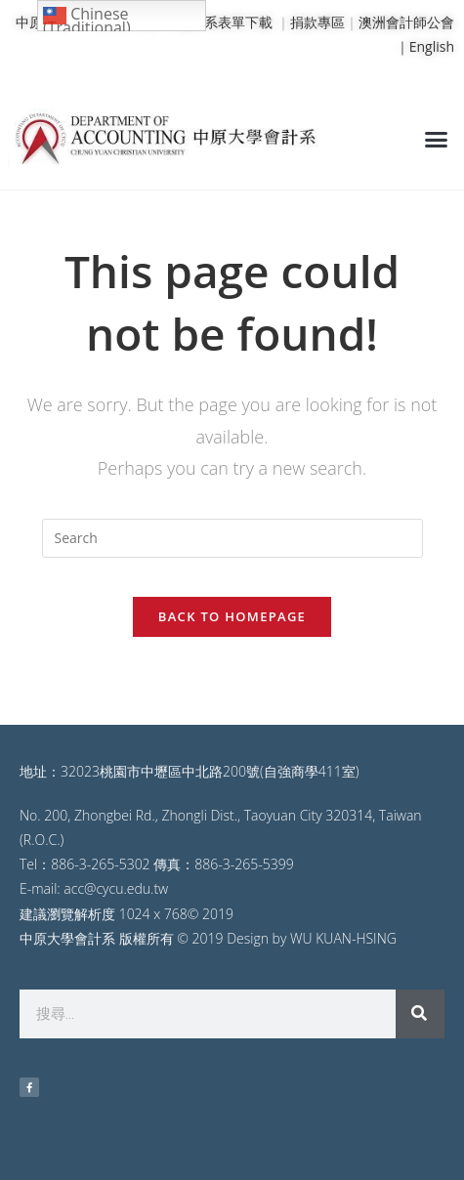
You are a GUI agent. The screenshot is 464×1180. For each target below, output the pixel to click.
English (431, 46)
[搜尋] (420, 1014)
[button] (436, 138)
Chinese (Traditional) (87, 17)
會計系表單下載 (225, 22)
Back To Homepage (232, 616)
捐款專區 (317, 22)
